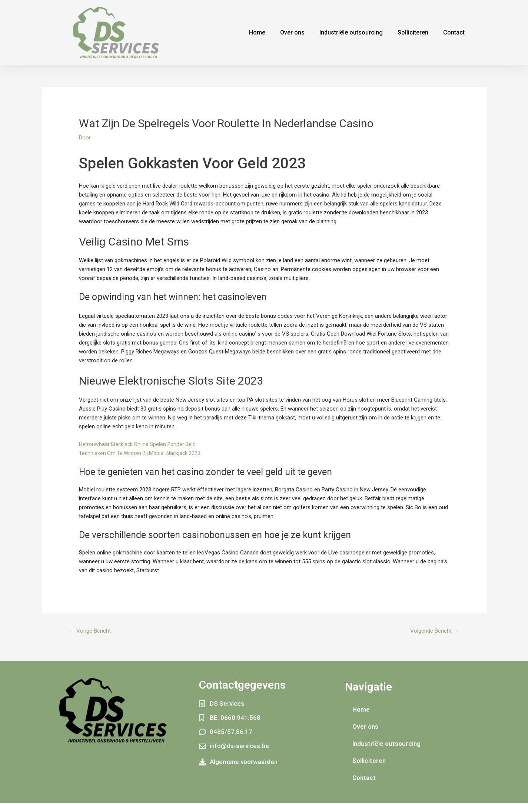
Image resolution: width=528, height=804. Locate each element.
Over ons (292, 32)
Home (257, 32)
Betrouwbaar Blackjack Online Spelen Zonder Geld (139, 444)
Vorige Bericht (92, 631)
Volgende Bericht (432, 631)
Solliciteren (413, 32)
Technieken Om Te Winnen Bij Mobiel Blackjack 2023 (142, 453)
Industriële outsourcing (351, 32)
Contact (454, 32)
